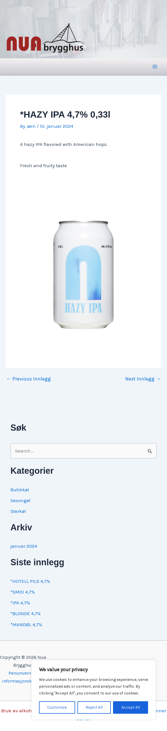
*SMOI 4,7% (22, 592)
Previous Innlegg (28, 378)
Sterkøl (18, 511)
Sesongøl (20, 500)
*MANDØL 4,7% (26, 624)
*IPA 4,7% (20, 602)
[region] (93, 690)
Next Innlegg (143, 378)
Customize (57, 707)
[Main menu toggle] (155, 66)
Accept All (131, 707)
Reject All (94, 707)
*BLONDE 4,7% (25, 613)
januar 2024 (23, 546)
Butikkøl (19, 489)
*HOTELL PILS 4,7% (30, 581)
